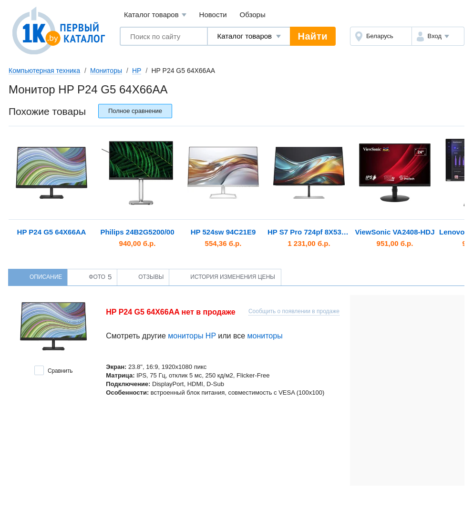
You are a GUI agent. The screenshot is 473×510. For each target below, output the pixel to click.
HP (136, 70)
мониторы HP (192, 336)
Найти (313, 36)
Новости (213, 14)
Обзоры (253, 14)
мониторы (265, 336)
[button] (438, 36)
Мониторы (106, 70)
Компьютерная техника (44, 70)
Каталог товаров (155, 15)
